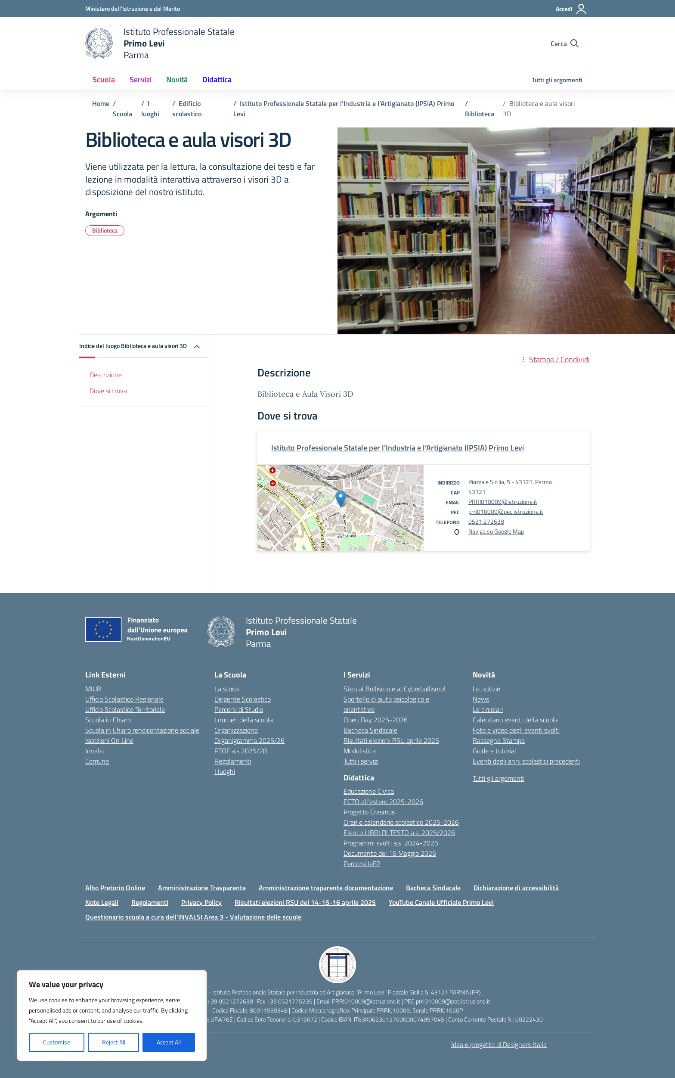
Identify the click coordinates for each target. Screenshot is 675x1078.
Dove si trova (108, 390)
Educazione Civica (369, 791)
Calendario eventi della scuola (515, 720)
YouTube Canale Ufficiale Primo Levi (441, 902)
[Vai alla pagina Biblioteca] (479, 114)
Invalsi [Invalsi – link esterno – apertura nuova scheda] (94, 751)
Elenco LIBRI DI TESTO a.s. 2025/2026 (399, 832)
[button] (143, 346)
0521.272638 (486, 521)
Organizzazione (236, 730)
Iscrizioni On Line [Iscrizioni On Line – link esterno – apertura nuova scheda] (109, 740)
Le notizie (486, 688)
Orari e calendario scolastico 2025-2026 (401, 822)
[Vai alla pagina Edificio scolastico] (186, 108)
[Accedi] (571, 9)
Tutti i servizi (361, 761)
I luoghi (224, 771)
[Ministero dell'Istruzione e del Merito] (132, 8)
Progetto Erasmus (369, 812)
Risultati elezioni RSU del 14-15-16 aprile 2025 (305, 902)
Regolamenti (232, 761)
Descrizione (106, 375)
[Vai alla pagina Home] (100, 103)
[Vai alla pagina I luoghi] (150, 108)
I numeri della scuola (243, 720)
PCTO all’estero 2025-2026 (383, 801)
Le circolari (488, 709)
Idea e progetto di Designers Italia (499, 1044)
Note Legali (101, 902)
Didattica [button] (217, 79)
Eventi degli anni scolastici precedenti (526, 761)
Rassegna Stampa (499, 740)
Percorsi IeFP (362, 863)
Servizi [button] (141, 79)
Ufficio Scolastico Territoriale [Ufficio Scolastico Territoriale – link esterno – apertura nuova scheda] (125, 709)
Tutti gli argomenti (557, 80)
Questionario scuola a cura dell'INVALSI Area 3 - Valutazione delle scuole (193, 917)
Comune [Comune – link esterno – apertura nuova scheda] (97, 761)
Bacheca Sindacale (370, 730)
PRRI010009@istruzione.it (502, 501)
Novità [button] (177, 79)
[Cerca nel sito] (564, 43)
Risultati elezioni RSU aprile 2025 (391, 740)
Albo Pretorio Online (115, 887)
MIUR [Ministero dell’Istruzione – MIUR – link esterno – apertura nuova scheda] (93, 688)
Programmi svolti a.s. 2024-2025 (391, 843)
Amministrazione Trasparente (202, 887)
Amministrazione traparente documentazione (326, 887)
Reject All (113, 1042)
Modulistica (360, 751)
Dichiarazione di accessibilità (516, 887)
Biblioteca (105, 230)
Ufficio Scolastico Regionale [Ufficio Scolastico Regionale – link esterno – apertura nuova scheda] (124, 699)
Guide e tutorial (494, 751)
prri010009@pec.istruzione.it (505, 511)
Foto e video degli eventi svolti (516, 730)
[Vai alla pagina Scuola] (122, 114)
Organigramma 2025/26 (249, 740)
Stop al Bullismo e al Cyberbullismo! (395, 688)
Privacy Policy (201, 902)
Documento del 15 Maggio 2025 (390, 853)
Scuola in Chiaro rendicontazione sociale (142, 730)
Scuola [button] (104, 79)
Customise (56, 1042)
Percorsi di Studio (238, 709)
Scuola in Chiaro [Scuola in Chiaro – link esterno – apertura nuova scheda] (108, 720)
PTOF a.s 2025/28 (240, 751)
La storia (226, 688)
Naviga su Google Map (496, 531)
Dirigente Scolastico (242, 699)
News (481, 699)
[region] (112, 1015)
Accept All (169, 1042)
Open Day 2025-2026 (376, 720)
